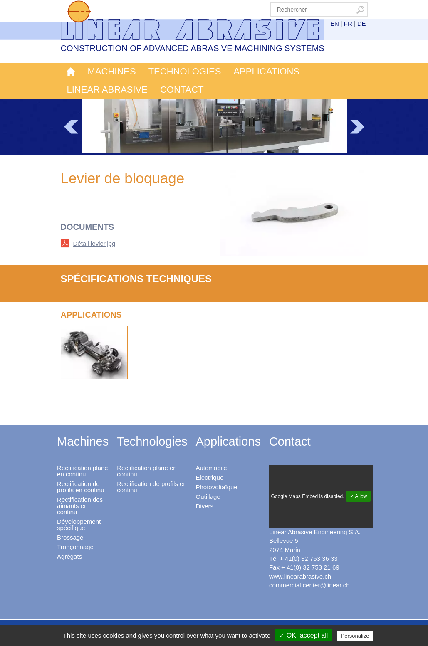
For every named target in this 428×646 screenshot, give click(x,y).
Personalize (355, 636)
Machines (112, 71)
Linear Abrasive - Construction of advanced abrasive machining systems (198, 20)
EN (334, 23)
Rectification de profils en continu (80, 486)
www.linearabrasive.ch (300, 576)
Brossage (70, 537)
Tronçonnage (75, 546)
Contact (182, 89)
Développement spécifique (79, 524)
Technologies (184, 71)
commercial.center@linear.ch (309, 585)
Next (357, 126)
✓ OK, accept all (303, 635)
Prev (71, 126)
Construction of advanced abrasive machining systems (192, 48)
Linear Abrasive (107, 89)
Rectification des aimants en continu (80, 505)
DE (361, 23)
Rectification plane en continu (82, 471)
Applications (266, 71)
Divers (205, 506)
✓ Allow (358, 496)
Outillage (208, 496)
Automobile (211, 467)
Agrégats (69, 556)
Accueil (71, 72)
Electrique (210, 477)
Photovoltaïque (217, 487)
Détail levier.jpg (94, 243)
